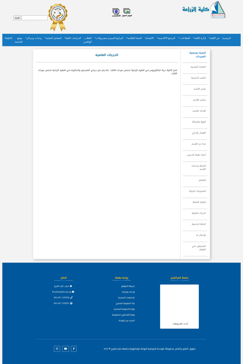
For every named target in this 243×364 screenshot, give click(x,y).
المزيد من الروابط (127, 320)
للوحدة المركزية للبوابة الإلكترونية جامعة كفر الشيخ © (134, 348)
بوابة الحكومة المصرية (124, 309)
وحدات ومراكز (34, 38)
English (8, 38)
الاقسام (150, 38)
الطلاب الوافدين (87, 40)
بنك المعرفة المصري (125, 303)
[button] (74, 349)
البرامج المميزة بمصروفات (109, 38)
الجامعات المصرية (126, 298)
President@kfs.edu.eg (63, 292)
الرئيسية (226, 38)
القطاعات (184, 38)
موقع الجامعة (18, 40)
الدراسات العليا (73, 38)
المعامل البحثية (53, 38)
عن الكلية (215, 38)
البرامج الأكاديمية (166, 38)
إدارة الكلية (200, 38)
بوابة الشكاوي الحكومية (123, 315)
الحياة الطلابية (135, 38)
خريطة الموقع (128, 286)
